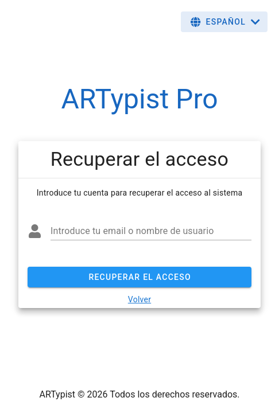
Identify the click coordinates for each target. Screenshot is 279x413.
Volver (139, 299)
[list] (139, 159)
